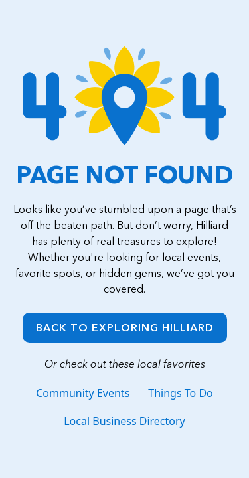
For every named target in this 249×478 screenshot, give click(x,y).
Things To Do (180, 393)
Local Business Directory (124, 421)
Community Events (82, 393)
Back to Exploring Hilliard (125, 327)
